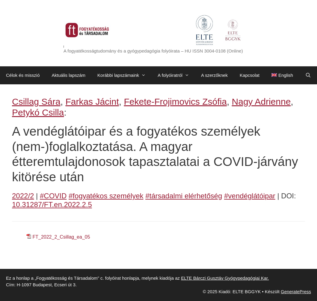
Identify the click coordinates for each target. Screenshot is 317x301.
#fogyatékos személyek (106, 196)
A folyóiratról (176, 75)
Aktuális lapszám (69, 75)
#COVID (53, 196)
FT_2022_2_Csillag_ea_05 (61, 236)
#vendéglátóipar (249, 196)
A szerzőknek (214, 75)
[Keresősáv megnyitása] (308, 75)
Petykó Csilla (38, 112)
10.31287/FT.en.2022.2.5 (52, 204)
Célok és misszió (23, 75)
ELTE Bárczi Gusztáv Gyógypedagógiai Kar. (225, 278)
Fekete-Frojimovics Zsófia (175, 102)
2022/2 (23, 196)
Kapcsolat (249, 75)
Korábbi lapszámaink (124, 75)
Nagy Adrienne (261, 102)
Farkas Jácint (92, 102)
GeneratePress (296, 291)
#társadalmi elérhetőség (183, 196)
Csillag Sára (36, 102)
